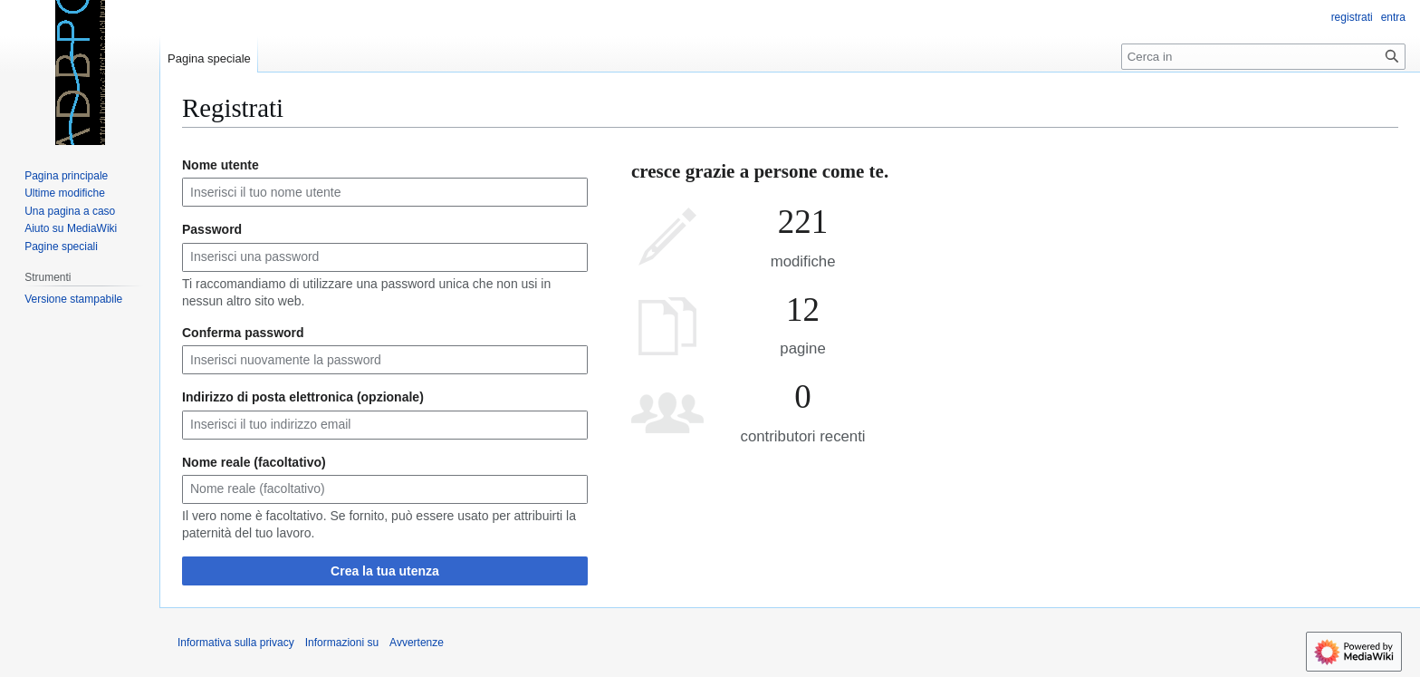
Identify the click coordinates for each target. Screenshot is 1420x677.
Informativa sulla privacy (236, 642)
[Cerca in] (1263, 57)
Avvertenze (416, 642)
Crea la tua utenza (385, 571)
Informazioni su (342, 642)
